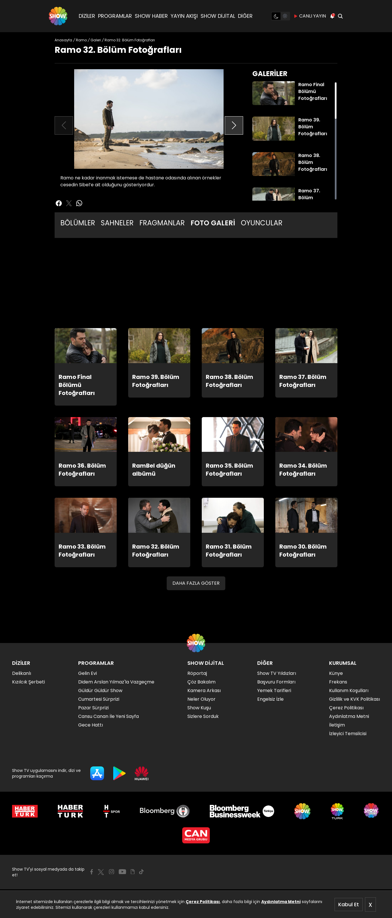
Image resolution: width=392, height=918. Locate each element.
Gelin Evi (87, 673)
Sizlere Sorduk (203, 716)
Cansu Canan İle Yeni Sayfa (108, 716)
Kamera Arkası (204, 690)
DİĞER (245, 16)
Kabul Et (348, 904)
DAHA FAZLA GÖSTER (196, 583)
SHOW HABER (151, 16)
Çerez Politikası (203, 902)
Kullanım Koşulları (348, 690)
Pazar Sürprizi (93, 707)
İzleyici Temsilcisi (347, 733)
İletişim (337, 725)
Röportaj (197, 673)
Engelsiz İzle (270, 699)
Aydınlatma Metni (281, 902)
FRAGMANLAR (162, 223)
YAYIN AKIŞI (184, 16)
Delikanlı (21, 673)
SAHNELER (117, 223)
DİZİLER (87, 16)
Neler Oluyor (201, 699)
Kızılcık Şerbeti (28, 682)
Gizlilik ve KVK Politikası (354, 699)
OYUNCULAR (262, 223)
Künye (336, 673)
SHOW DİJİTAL (218, 16)
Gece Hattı (90, 725)
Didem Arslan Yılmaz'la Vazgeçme (116, 682)
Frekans (338, 682)
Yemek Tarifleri (274, 690)
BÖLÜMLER (77, 223)
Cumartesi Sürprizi (98, 699)
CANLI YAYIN (309, 16)
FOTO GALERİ (213, 223)
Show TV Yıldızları (276, 673)
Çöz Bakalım (201, 682)
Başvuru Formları (276, 682)
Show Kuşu (199, 707)
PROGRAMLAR (115, 16)
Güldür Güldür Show (100, 690)
